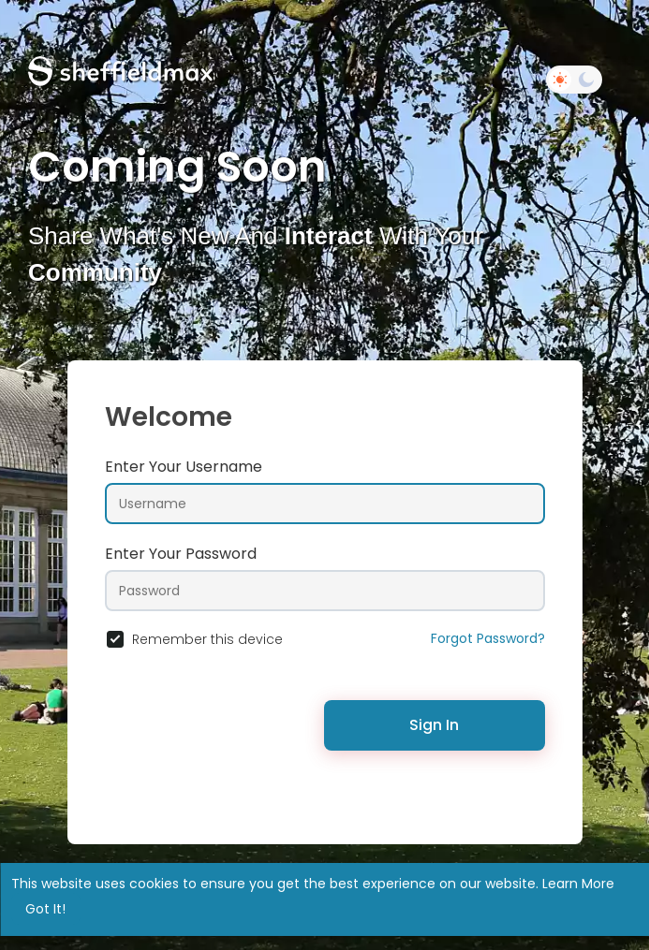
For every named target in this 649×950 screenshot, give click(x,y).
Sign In (434, 725)
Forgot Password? (488, 638)
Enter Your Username (183, 466)
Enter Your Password (181, 553)
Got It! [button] (45, 908)
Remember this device (207, 639)
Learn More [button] (578, 883)
